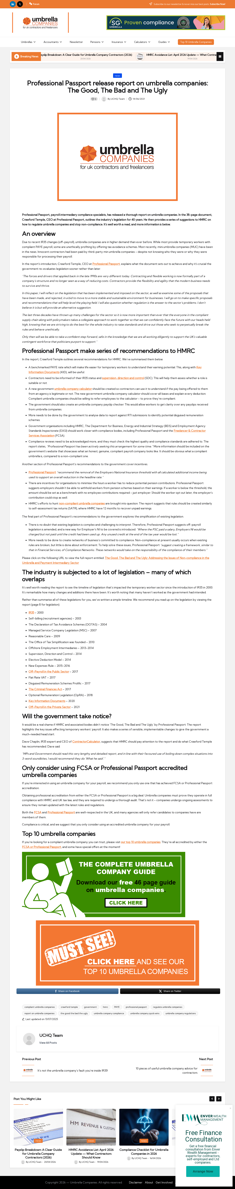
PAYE (117, 1007)
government (90, 1007)
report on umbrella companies (39, 1013)
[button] (48, 1043)
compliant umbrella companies (39, 1007)
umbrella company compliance (109, 1013)
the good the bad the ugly (74, 1013)
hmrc (105, 1007)
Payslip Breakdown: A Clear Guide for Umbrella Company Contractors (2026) (127, 54)
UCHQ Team (51, 1035)
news (117, 75)
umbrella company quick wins (144, 1013)
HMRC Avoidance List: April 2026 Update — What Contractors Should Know (143, 1153)
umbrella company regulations (180, 1013)
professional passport (136, 1007)
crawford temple (69, 1007)
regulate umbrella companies (167, 1007)
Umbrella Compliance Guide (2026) (45, 54)
